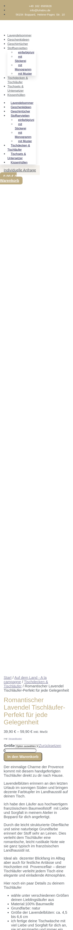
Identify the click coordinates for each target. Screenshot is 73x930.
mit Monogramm (23, 67)
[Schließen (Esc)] (29, 887)
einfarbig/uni (26, 52)
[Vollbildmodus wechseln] (12, 887)
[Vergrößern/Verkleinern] (3, 887)
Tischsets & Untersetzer (16, 156)
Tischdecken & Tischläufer (18, 147)
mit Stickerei (20, 59)
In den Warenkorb (22, 310)
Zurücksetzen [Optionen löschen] (50, 299)
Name (9, 820)
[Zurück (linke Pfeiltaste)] (3, 892)
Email (9, 814)
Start (7, 231)
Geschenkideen (18, 39)
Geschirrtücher (17, 44)
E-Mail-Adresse (17, 892)
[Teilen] (20, 887)
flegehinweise (30, 540)
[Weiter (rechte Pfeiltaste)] (12, 892)
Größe (9, 299)
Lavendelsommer (19, 35)
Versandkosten (15, 292)
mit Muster (25, 73)
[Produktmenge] (20, 304)
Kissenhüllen (16, 95)
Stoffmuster (13, 565)
